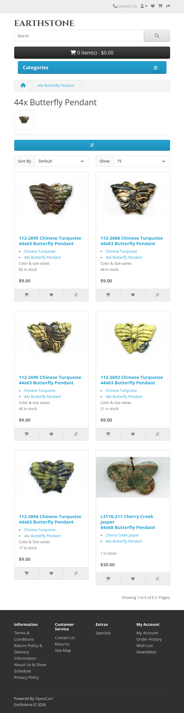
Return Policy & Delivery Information (28, 652)
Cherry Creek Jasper (122, 535)
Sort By (24, 161)
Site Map (63, 650)
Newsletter (147, 652)
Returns (62, 644)
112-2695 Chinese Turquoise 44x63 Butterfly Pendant (50, 240)
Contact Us (125, 6)
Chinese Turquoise (40, 251)
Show (105, 161)
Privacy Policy (26, 677)
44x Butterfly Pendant (56, 85)
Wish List (145, 645)
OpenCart (44, 698)
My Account (147, 633)
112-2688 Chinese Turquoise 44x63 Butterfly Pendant (132, 240)
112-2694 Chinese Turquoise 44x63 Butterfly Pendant (50, 519)
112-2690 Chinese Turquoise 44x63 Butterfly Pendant (50, 380)
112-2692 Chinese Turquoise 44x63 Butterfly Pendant (132, 380)
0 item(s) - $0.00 (91, 52)
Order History (149, 639)
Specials (103, 633)
